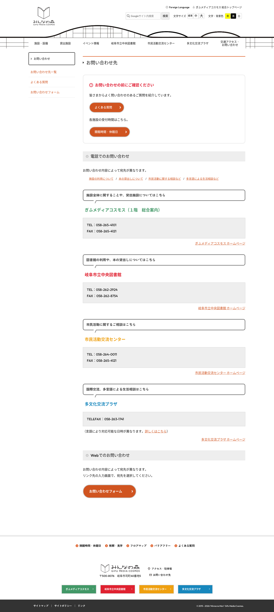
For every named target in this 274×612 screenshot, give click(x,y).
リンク (81, 605)
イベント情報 (91, 43)
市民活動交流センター (161, 43)
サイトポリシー (63, 605)
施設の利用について (101, 178)
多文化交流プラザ (197, 43)
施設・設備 (41, 43)
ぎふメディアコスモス (77, 589)
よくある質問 (103, 107)
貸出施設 (65, 43)
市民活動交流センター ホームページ (220, 373)
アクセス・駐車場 (162, 568)
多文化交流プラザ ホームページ (223, 439)
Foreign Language (179, 7)
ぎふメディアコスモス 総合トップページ (219, 7)
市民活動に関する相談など (164, 178)
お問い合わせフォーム (105, 491)
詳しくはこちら (156, 431)
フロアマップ (138, 545)
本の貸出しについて (131, 178)
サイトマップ (40, 605)
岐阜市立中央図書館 (123, 43)
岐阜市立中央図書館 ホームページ (221, 308)
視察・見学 (116, 545)
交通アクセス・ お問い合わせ (229, 43)
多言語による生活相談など (202, 178)
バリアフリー (162, 545)
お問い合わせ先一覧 (43, 72)
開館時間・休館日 (106, 132)
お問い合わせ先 (162, 574)
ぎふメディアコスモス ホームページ (220, 243)
